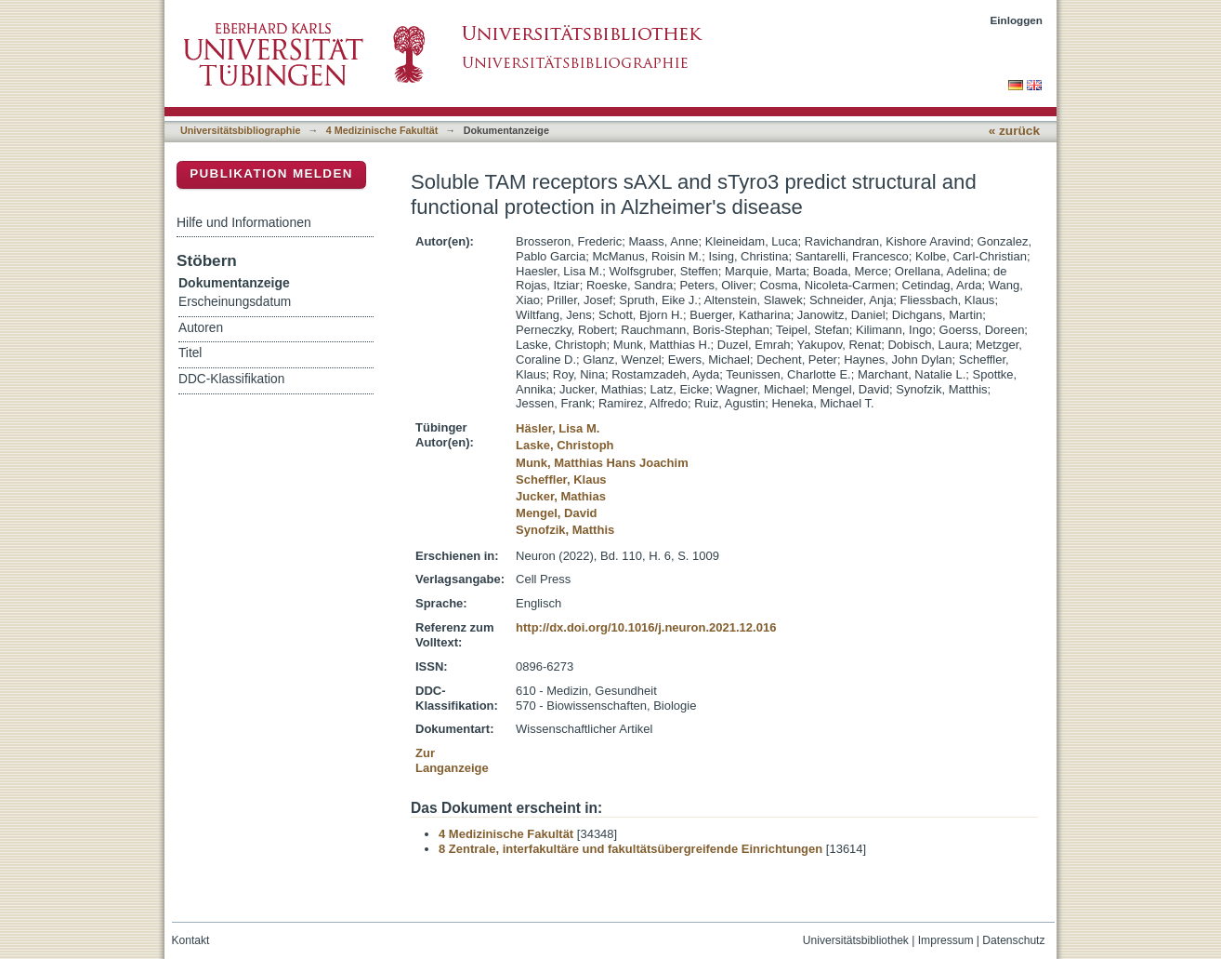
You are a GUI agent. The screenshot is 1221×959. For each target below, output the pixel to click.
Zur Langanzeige (452, 760)
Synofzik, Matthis (565, 530)
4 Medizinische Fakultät (382, 130)
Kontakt (191, 940)
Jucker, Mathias (561, 496)
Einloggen (1017, 20)
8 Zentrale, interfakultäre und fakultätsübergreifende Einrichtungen (630, 849)
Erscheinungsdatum (234, 302)
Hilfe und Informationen (244, 222)
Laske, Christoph (564, 445)
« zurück (1014, 131)
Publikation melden (271, 173)
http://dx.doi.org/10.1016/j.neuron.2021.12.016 (646, 627)
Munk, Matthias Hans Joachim (602, 463)
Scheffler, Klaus (561, 479)
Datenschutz (1013, 940)
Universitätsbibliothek (856, 940)
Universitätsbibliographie (240, 130)
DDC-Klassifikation (231, 379)
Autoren (200, 328)
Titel (190, 353)
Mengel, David (556, 513)
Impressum (946, 940)
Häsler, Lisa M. (557, 428)
